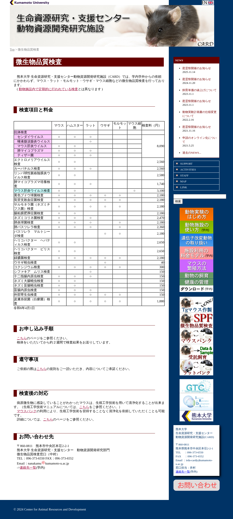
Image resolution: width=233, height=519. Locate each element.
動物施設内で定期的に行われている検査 (48, 89)
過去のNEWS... (191, 152)
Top (12, 49)
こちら (22, 338)
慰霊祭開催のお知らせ (196, 68)
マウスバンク (27, 411)
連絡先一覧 (28, 467)
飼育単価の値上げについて (199, 90)
